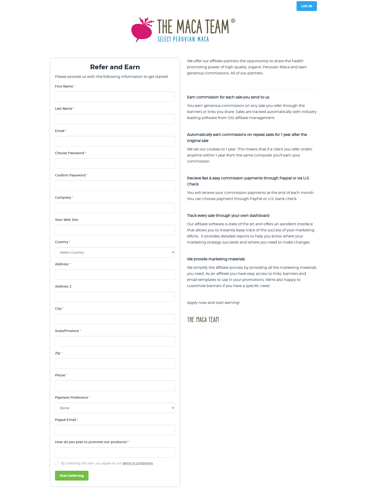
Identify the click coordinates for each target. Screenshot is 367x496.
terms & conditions (138, 463)
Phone (61, 375)
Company (64, 197)
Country (62, 242)
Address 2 (63, 286)
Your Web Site (66, 220)
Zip (58, 353)
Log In (306, 6)
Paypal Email (66, 420)
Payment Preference (72, 397)
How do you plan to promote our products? (92, 442)
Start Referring (72, 476)
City (59, 308)
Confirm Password (71, 175)
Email (60, 131)
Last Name (64, 108)
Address (63, 264)
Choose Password (70, 153)
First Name (65, 86)
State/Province (68, 331)
